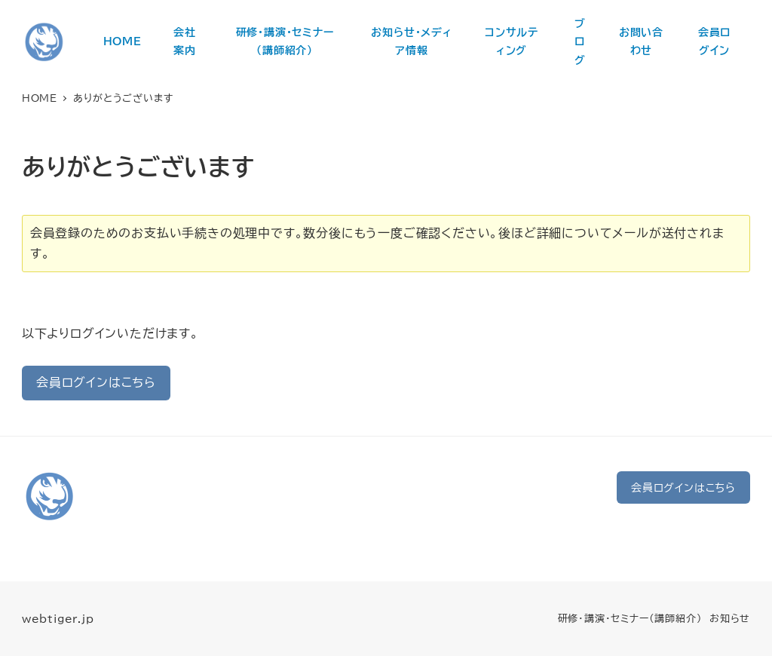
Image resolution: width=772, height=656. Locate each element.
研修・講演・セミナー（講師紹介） (630, 619)
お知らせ (729, 619)
